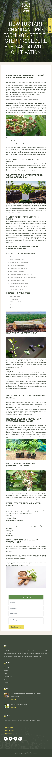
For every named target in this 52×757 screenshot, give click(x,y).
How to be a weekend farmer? (19, 704)
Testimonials (8, 676)
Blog (5, 679)
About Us (6, 667)
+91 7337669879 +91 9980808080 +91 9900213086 (9, 730)
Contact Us (7, 682)
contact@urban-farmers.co (12, 725)
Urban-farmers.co (31, 753)
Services (6, 670)
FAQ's (5, 673)
